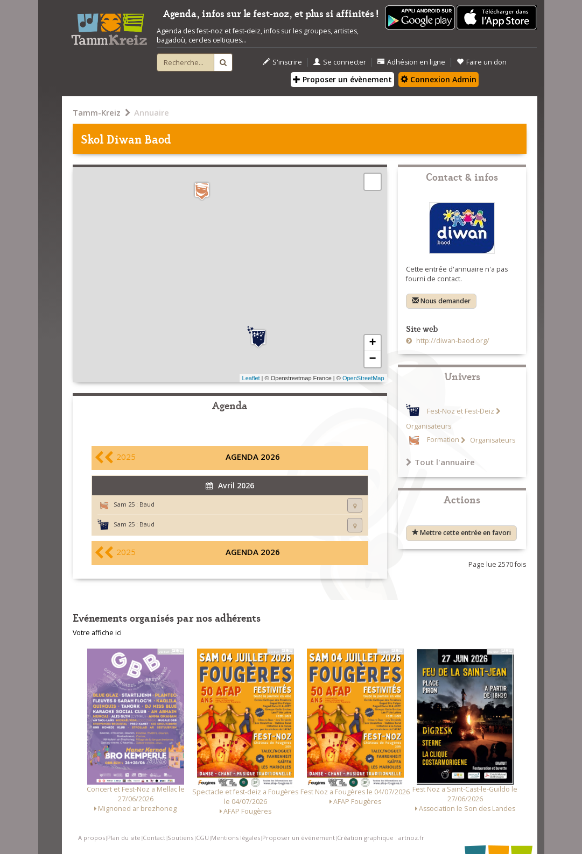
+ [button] (372, 343)
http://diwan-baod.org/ (452, 340)
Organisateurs (491, 440)
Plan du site (124, 838)
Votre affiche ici (97, 632)
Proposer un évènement (342, 79)
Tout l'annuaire (440, 462)
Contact (154, 838)
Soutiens (180, 838)
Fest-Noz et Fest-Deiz (460, 411)
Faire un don (482, 62)
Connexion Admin (438, 79)
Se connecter (339, 62)
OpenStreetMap (363, 378)
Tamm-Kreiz (97, 112)
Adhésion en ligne (411, 62)
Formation (443, 440)
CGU (202, 838)
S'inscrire (282, 62)
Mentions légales (235, 838)
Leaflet (251, 378)
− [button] (372, 359)
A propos (91, 838)
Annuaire (151, 112)
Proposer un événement (298, 838)
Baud (147, 504)
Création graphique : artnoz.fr (380, 838)
